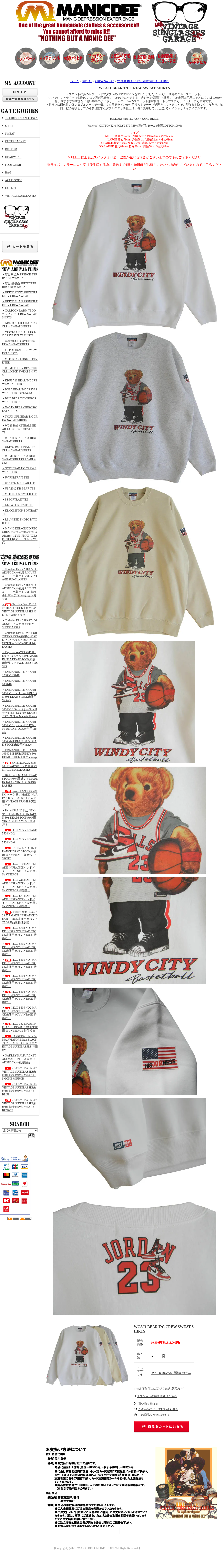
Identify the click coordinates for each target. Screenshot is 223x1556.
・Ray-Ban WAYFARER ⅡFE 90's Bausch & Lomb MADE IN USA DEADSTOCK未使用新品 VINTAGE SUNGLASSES (20, 659)
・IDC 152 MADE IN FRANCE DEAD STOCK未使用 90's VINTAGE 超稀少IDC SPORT (19, 853)
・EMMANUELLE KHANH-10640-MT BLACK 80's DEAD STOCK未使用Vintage (19, 741)
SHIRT (9, 125)
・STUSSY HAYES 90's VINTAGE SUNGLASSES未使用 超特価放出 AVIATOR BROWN (19, 1105)
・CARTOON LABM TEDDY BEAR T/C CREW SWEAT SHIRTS (19, 314)
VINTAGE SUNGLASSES (20, 212)
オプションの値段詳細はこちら (157, 1396)
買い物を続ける (148, 1403)
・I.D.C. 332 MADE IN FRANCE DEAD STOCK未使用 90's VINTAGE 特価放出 (20, 1027)
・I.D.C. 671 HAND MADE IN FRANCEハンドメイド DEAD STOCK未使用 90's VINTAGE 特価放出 (19, 901)
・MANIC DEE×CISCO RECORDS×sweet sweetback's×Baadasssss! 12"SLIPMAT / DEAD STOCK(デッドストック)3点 (20, 535)
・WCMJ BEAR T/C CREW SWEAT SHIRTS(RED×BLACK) (19, 459)
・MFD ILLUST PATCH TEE (19, 494)
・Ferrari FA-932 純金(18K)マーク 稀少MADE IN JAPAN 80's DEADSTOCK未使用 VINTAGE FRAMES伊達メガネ (20, 798)
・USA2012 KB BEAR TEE (18, 488)
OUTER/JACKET (15, 141)
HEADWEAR (13, 157)
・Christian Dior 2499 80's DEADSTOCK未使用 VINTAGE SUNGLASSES (20, 624)
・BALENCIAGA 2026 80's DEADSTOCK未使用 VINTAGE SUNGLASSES (19, 766)
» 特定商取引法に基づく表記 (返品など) (159, 1388)
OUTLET (10, 188)
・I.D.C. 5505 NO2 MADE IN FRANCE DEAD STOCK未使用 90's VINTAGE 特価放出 (19, 1013)
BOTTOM (11, 149)
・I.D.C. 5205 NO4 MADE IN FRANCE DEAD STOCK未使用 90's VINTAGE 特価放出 (19, 949)
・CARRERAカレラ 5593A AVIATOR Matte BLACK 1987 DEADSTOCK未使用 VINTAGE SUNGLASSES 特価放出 (20, 1043)
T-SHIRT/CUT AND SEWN (21, 118)
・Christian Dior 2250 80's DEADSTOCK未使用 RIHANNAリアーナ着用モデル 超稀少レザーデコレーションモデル (20, 592)
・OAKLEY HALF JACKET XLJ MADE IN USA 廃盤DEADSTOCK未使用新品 (19, 1059)
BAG (8, 172)
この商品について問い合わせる (158, 1409)
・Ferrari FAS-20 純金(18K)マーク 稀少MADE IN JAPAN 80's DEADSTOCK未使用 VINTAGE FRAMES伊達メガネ (19, 817)
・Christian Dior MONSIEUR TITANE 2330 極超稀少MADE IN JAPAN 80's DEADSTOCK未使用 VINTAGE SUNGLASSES (19, 639)
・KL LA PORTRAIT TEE (17, 505)
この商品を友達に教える (154, 1414)
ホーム (74, 81)
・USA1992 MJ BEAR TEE (18, 483)
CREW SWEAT (104, 81)
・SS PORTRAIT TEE (15, 499)
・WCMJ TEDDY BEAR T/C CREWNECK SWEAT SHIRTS (19, 372)
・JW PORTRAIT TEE (15, 477)
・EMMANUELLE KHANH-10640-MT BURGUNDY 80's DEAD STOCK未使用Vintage (20, 754)
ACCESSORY (13, 180)
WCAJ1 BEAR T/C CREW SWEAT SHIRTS (143, 81)
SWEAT (10, 133)
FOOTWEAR (13, 164)
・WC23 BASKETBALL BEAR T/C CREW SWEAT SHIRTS (19, 429)
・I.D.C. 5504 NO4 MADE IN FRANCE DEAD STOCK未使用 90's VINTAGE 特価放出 (19, 997)
